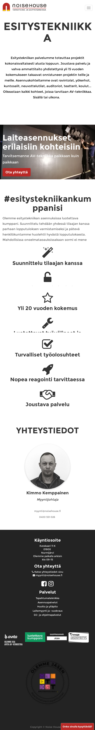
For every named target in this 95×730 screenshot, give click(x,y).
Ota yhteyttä (16, 172)
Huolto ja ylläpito (47, 606)
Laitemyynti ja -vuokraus (47, 610)
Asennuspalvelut (48, 602)
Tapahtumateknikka (47, 598)
